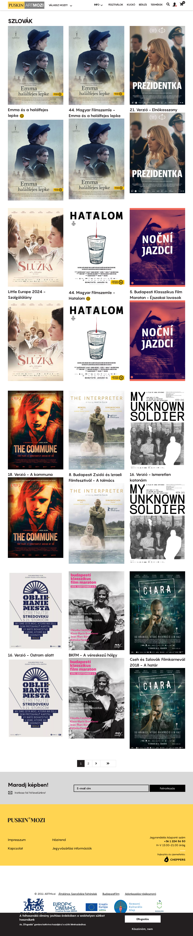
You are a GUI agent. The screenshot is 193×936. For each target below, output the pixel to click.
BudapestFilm (110, 893)
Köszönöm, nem (142, 928)
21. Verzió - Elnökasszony (153, 109)
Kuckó (131, 4)
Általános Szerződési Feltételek (77, 893)
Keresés (169, 4)
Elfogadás (142, 919)
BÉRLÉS (143, 4)
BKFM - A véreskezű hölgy (93, 655)
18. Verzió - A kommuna (30, 474)
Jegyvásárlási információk (72, 848)
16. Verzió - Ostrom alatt (31, 655)
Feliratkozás (167, 788)
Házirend (59, 840)
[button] (176, 4)
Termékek (157, 4)
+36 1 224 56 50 (174, 841)
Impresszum (17, 840)
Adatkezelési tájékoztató (140, 893)
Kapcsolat (15, 848)
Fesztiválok (115, 4)
